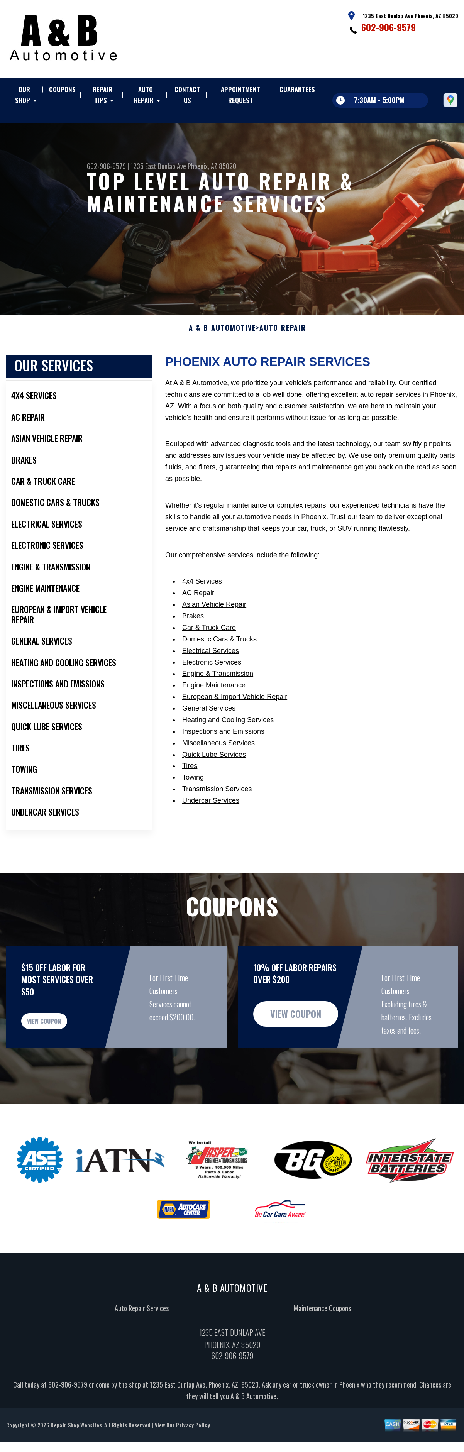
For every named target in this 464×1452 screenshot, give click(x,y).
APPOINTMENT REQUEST (240, 95)
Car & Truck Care (209, 635)
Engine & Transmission (217, 681)
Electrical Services (210, 658)
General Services (208, 716)
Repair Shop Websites (76, 1442)
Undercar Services (210, 808)
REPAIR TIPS (102, 95)
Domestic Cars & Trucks (219, 647)
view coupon (63, 1033)
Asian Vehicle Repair (214, 612)
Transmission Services (217, 796)
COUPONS (62, 89)
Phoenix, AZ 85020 (212, 166)
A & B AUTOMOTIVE (222, 335)
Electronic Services (211, 670)
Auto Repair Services (142, 1325)
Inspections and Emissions (223, 739)
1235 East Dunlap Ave (158, 166)
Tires (189, 773)
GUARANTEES (297, 89)
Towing (193, 785)
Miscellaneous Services (218, 750)
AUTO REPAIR (144, 95)
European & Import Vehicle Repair (234, 704)
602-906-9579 (388, 27)
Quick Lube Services (214, 762)
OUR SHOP (22, 95)
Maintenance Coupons (322, 1325)
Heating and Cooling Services (228, 727)
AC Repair (198, 600)
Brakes (193, 624)
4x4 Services (202, 589)
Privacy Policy (193, 1442)
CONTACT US (187, 95)
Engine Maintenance (214, 693)
